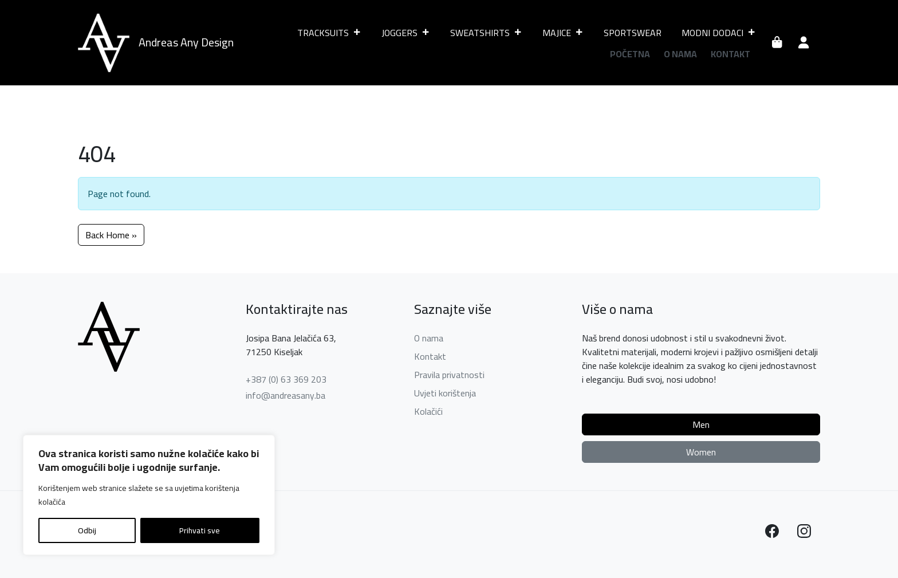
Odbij (87, 530)
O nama (680, 53)
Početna (630, 53)
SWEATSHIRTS (486, 32)
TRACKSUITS (329, 32)
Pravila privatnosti (449, 374)
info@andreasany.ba (285, 395)
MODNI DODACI (719, 32)
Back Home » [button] (111, 234)
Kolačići (428, 411)
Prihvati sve (199, 530)
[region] (149, 495)
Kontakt (730, 53)
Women (701, 452)
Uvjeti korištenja (445, 393)
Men (701, 424)
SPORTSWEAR (632, 32)
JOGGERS (405, 32)
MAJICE (563, 32)
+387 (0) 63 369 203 (286, 379)
